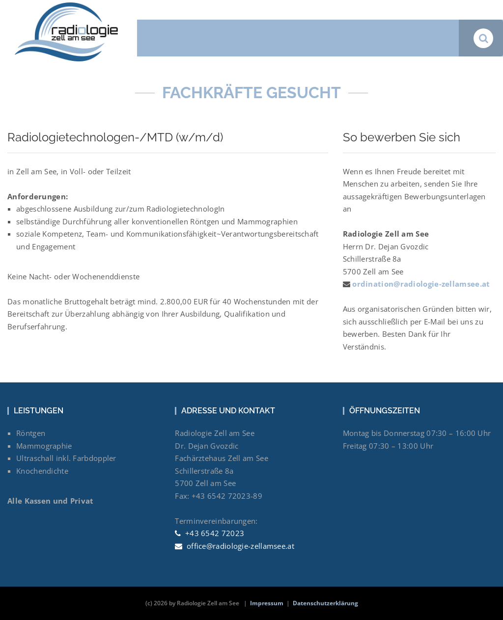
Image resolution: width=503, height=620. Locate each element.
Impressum (266, 603)
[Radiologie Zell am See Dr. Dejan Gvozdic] (68, 6)
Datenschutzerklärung (325, 603)
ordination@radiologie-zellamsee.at (420, 284)
